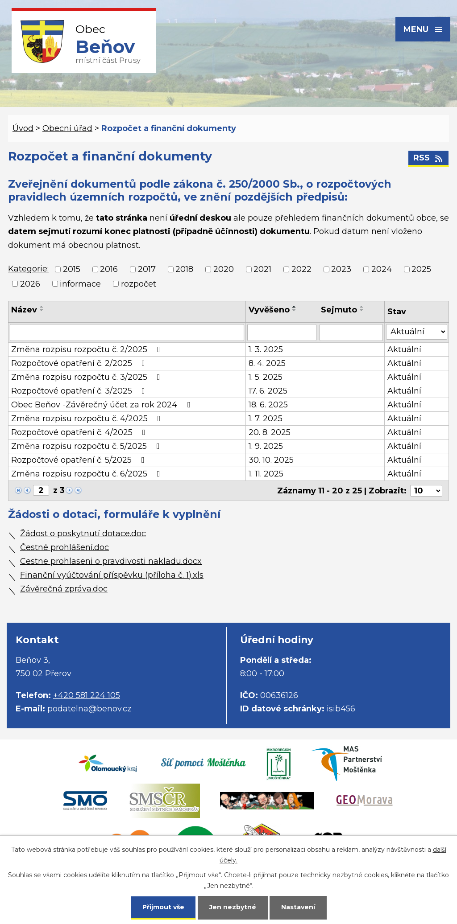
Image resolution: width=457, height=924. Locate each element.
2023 (341, 270)
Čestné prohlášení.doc (64, 547)
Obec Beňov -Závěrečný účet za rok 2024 (102, 405)
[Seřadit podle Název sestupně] (42, 310)
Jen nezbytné (232, 907)
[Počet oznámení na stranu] (426, 491)
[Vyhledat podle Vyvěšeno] (282, 332)
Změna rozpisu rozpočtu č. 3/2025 (87, 377)
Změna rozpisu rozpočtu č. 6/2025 (87, 474)
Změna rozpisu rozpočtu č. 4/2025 (87, 418)
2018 (184, 270)
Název (24, 310)
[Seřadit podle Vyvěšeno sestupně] (294, 310)
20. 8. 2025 (270, 432)
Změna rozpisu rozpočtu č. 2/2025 (87, 349)
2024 (381, 270)
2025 (421, 270)
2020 (223, 270)
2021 (262, 270)
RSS (428, 158)
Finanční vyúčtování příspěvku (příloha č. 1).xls (112, 575)
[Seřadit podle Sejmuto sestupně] (362, 310)
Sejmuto (339, 310)
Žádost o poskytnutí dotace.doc (83, 533)
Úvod (22, 128)
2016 (109, 270)
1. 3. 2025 (266, 349)
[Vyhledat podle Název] (127, 332)
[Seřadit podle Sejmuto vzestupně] (362, 306)
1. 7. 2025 (266, 418)
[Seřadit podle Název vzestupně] (42, 306)
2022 (301, 270)
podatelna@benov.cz (89, 709)
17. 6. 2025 (268, 391)
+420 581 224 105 (86, 695)
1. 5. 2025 (266, 377)
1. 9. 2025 (266, 446)
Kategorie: (28, 269)
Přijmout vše (163, 907)
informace (80, 284)
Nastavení (298, 907)
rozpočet (138, 284)
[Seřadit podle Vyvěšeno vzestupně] (294, 306)
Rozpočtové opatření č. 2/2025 (80, 363)
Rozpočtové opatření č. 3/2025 (80, 391)
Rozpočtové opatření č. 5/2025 (79, 460)
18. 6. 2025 (268, 405)
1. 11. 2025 (266, 474)
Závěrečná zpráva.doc (64, 589)
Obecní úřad (67, 128)
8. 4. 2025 (267, 363)
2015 (71, 270)
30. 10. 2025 (271, 460)
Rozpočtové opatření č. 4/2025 (80, 432)
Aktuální (404, 349)
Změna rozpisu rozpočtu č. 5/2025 (87, 446)
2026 (30, 284)
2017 (147, 270)
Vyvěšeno (269, 310)
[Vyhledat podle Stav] (416, 332)
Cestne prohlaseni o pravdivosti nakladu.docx (111, 561)
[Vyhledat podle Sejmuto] (351, 332)
